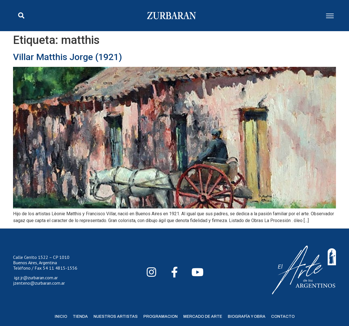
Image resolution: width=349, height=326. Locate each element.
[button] (21, 15)
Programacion (160, 316)
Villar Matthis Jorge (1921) (67, 57)
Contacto (283, 316)
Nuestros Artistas (115, 316)
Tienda (80, 316)
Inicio (61, 316)
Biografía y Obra (246, 316)
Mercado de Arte (202, 316)
